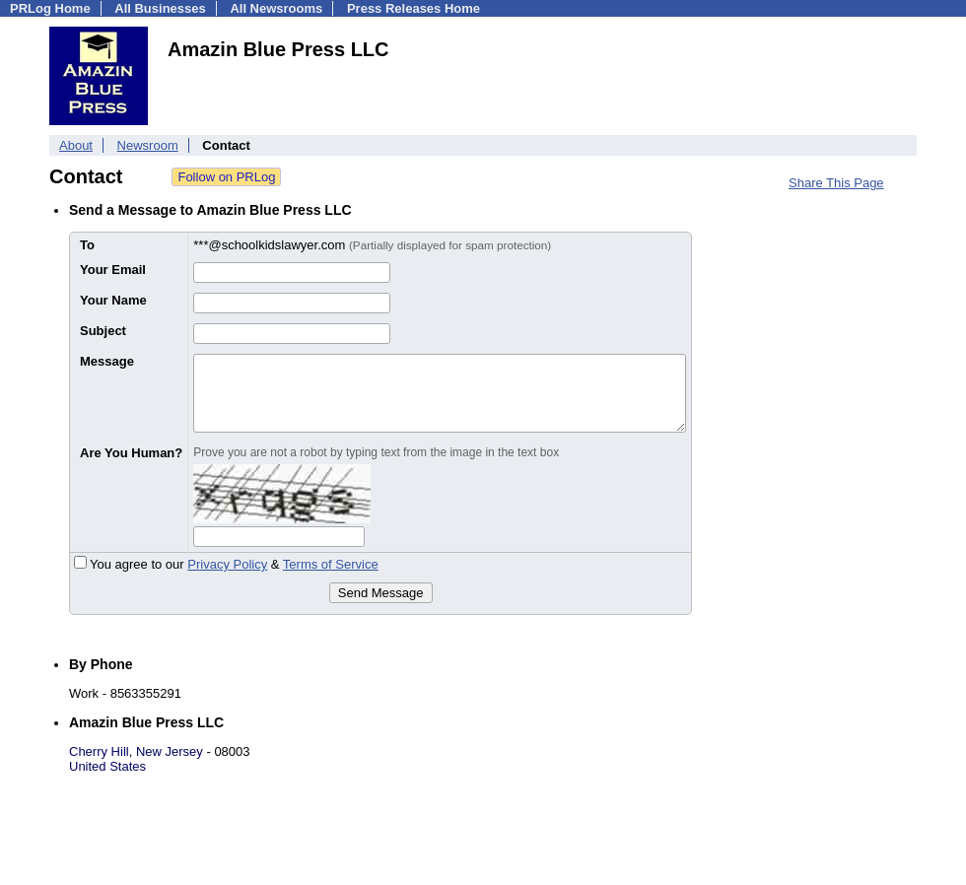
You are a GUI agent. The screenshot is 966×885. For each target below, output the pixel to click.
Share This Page (836, 182)
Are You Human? (131, 452)
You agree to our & (226, 564)
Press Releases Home (413, 8)
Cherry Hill (99, 751)
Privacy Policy (227, 564)
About (76, 145)
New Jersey (169, 751)
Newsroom (147, 145)
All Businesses (160, 8)
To (87, 245)
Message (107, 361)
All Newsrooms (276, 8)
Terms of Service (331, 564)
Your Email (113, 269)
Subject (103, 330)
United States (107, 766)
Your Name (113, 300)
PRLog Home (50, 8)
